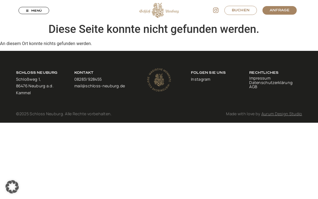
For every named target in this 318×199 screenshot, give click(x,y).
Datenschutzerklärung (271, 83)
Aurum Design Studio (281, 114)
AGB (253, 87)
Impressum (259, 78)
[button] (12, 187)
